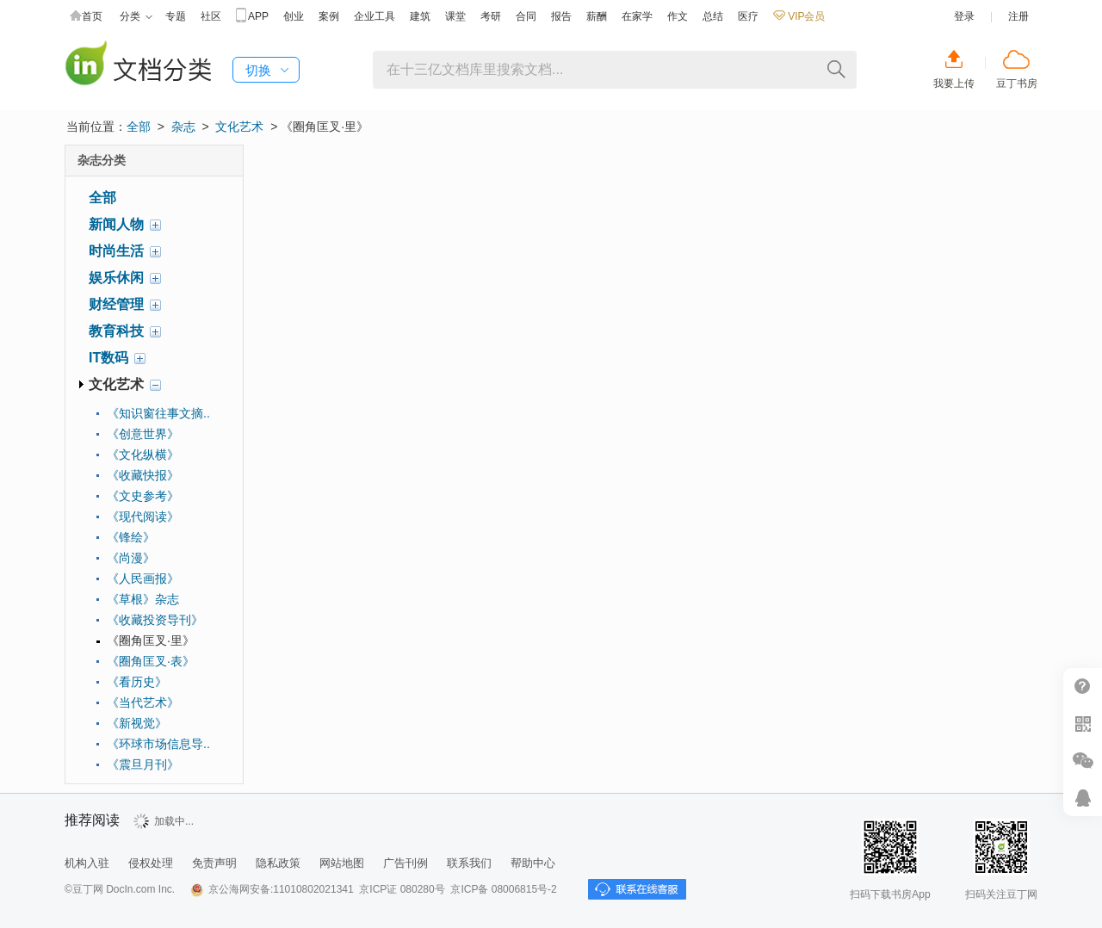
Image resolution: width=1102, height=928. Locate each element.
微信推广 (1082, 760)
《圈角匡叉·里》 (151, 640)
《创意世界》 (143, 434)
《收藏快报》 (143, 475)
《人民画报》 (143, 578)
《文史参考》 (143, 496)
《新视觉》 (137, 723)
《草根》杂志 (143, 599)
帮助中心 (533, 863)
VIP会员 (799, 16)
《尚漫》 (131, 558)
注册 (1018, 16)
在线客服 (1082, 797)
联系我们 (469, 863)
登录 (964, 16)
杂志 (183, 126)
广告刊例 (405, 863)
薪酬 (596, 16)
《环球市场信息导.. (158, 744)
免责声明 (214, 863)
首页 (86, 17)
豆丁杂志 (138, 65)
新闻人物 (116, 224)
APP (252, 17)
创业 (293, 16)
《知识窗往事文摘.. (158, 413)
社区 (211, 16)
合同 (526, 16)
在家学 (637, 16)
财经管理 (116, 304)
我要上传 (954, 83)
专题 (175, 16)
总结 (713, 16)
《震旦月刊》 (143, 764)
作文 (677, 16)
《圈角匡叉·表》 (151, 661)
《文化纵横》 (143, 454)
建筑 (420, 16)
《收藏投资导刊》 (155, 620)
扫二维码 (1082, 723)
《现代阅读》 (143, 516)
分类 (136, 17)
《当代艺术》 (143, 702)
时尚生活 (116, 251)
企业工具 (374, 16)
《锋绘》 (131, 537)
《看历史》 (137, 682)
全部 (139, 126)
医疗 (748, 16)
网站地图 (341, 863)
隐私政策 (278, 863)
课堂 (455, 16)
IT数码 (108, 357)
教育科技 (116, 331)
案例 (329, 16)
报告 (561, 16)
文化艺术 (239, 126)
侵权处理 (150, 863)
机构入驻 (87, 863)
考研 (490, 16)
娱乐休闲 (116, 277)
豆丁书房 (1016, 83)
